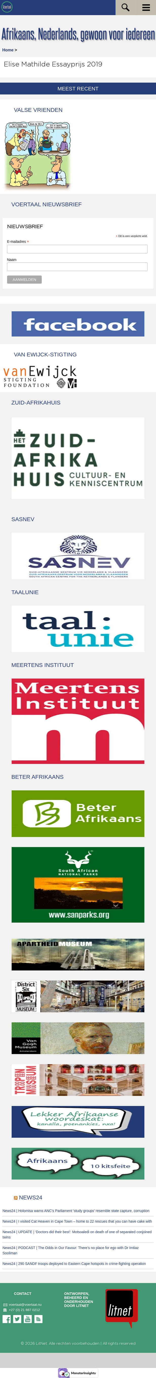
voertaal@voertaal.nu (22, 1304)
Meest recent (78, 88)
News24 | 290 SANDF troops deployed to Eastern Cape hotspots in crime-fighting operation (74, 1264)
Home (7, 50)
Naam (11, 260)
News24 (30, 1197)
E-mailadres (18, 241)
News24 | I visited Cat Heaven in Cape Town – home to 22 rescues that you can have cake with (77, 1221)
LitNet (41, 1344)
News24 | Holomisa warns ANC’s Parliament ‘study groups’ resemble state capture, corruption (76, 1211)
